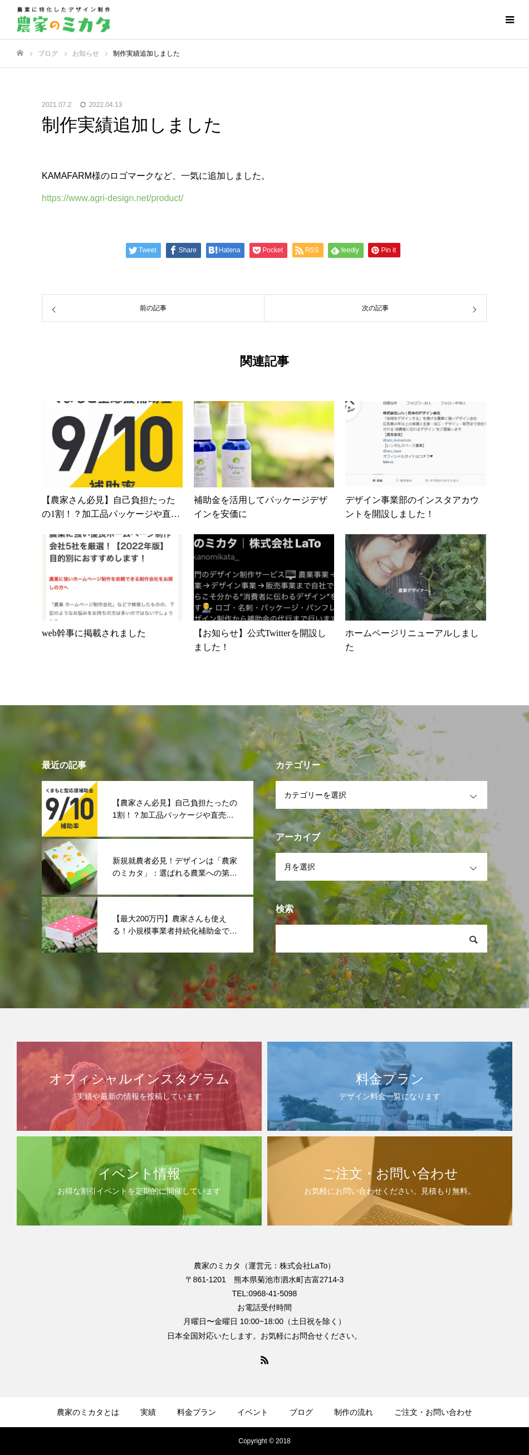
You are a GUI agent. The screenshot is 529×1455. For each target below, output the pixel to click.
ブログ (301, 1412)
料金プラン (196, 1412)
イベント (252, 1412)
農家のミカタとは (88, 1412)
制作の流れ (353, 1412)
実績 (148, 1412)
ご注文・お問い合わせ (433, 1412)
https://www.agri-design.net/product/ (112, 198)
